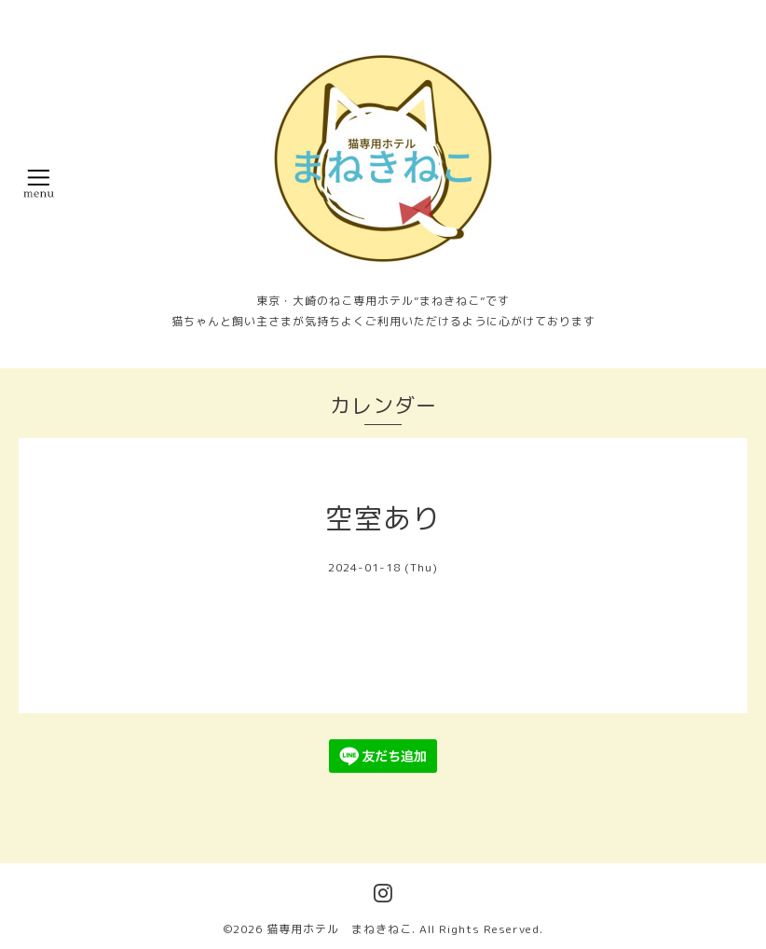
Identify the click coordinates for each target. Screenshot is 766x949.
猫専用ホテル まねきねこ (339, 929)
